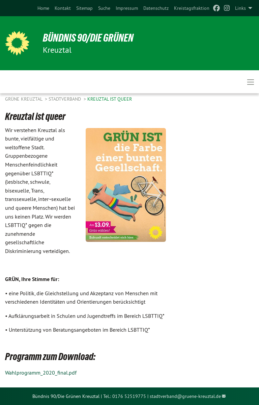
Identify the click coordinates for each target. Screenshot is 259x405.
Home (43, 8)
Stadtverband (65, 99)
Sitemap (84, 8)
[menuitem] (43, 8)
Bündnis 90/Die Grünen (88, 38)
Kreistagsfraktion (191, 8)
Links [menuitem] (240, 8)
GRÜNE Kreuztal (24, 99)
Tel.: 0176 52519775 (124, 396)
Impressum (127, 8)
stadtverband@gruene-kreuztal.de (185, 396)
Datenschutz (156, 8)
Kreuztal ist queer (109, 99)
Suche (104, 8)
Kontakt (63, 8)
